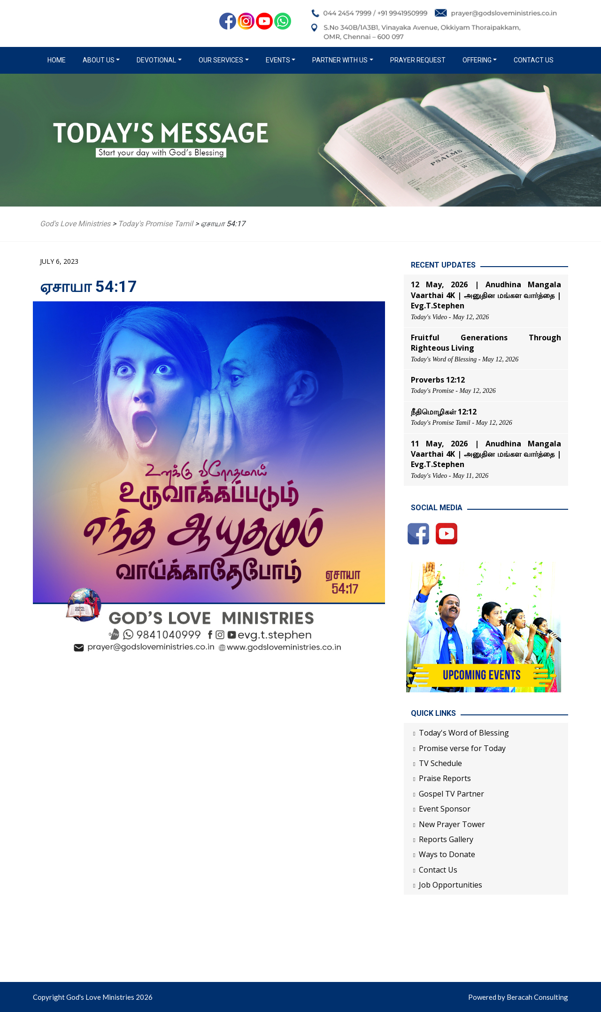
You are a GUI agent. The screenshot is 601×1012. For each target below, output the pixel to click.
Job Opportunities (450, 885)
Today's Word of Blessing (464, 733)
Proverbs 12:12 (438, 380)
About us (99, 60)
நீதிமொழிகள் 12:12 (444, 411)
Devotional (156, 60)
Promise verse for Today (462, 748)
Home (58, 59)
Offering (477, 60)
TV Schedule (440, 763)
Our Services (221, 60)
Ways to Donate (447, 854)
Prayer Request (418, 60)
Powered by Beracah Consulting (518, 997)
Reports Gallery (446, 839)
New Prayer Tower (452, 824)
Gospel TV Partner (451, 794)
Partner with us (340, 60)
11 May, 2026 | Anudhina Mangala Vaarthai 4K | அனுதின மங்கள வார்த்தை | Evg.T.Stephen (486, 454)
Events (278, 60)
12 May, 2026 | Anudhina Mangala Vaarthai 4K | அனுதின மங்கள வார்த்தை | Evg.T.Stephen (486, 295)
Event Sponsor (444, 809)
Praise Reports (445, 778)
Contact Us (534, 60)
